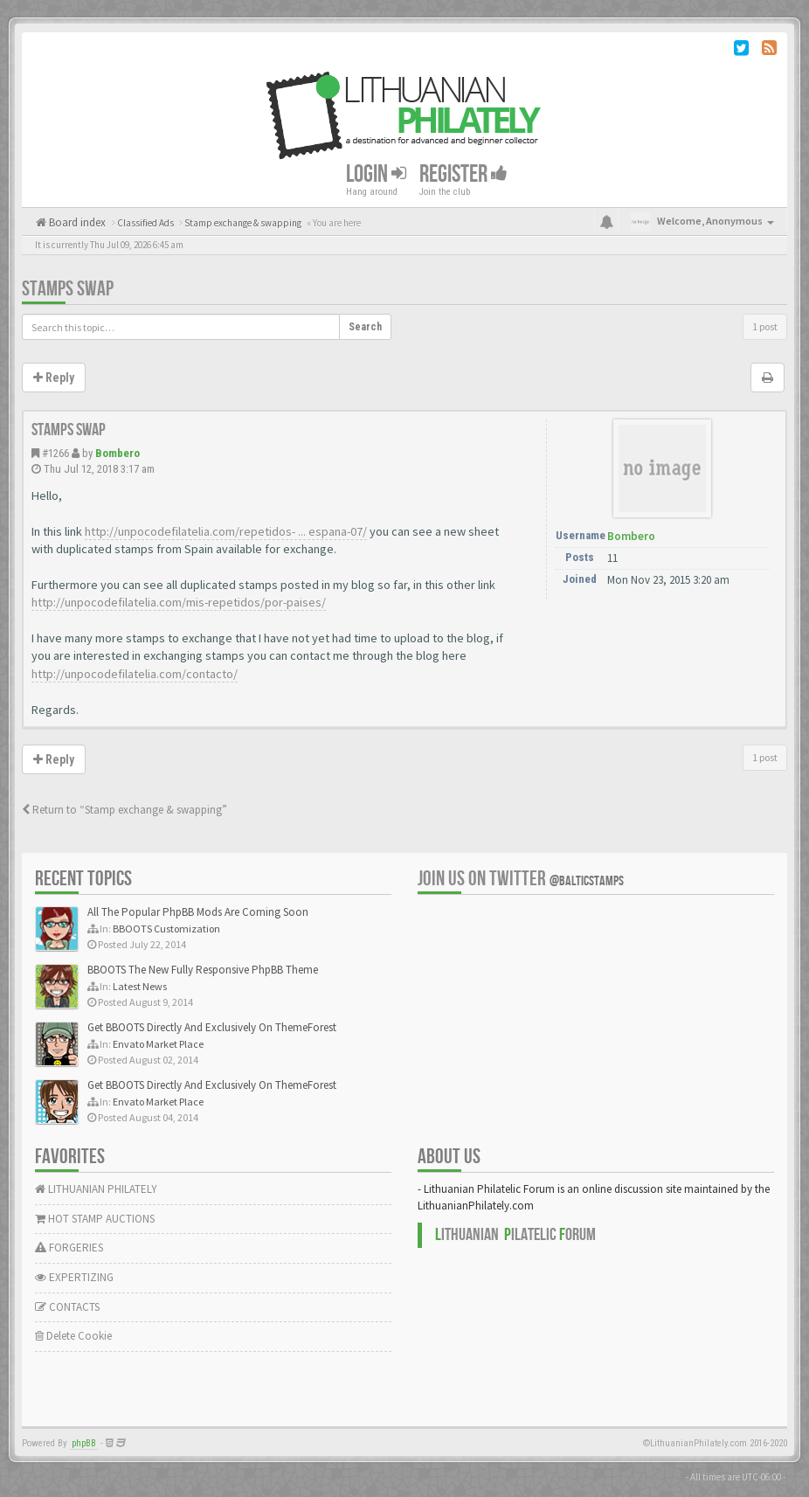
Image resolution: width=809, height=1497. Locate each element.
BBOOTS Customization (166, 928)
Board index (76, 222)
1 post (765, 326)
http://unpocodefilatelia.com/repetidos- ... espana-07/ (226, 531)
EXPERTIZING (74, 1277)
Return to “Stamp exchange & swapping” (124, 809)
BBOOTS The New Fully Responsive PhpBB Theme (202, 969)
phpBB (84, 1443)
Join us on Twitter (521, 878)
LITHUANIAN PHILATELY (96, 1189)
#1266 (55, 453)
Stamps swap (68, 288)
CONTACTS (67, 1306)
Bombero (117, 453)
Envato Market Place (158, 1043)
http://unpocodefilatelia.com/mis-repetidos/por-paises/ (178, 602)
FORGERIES (69, 1247)
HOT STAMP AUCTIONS (95, 1218)
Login (376, 174)
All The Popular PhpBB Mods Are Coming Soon (197, 911)
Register (463, 174)
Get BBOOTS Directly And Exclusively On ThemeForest (211, 1027)
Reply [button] (53, 378)
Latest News (140, 986)
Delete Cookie (73, 1335)
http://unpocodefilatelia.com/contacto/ (134, 674)
